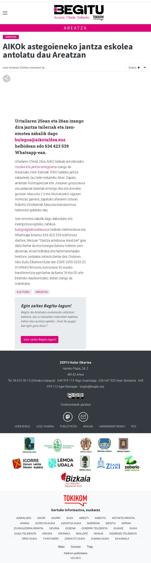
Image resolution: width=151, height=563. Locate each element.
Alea (69, 517)
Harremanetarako (112, 426)
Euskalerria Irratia (28, 528)
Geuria (54, 528)
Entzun (134, 67)
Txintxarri (51, 538)
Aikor (41, 517)
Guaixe (119, 528)
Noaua (98, 533)
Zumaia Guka (100, 538)
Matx (61, 546)
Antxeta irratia (123, 517)
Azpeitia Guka (45, 523)
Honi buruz (22, 426)
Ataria (24, 523)
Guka (133, 528)
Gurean (76, 546)
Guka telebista (25, 533)
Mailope (82, 533)
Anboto (100, 517)
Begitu (111, 523)
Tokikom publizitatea (75, 553)
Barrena (93, 523)
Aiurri (55, 517)
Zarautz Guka (75, 538)
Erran (126, 523)
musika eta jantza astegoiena (36, 167)
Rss (133, 426)
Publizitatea (68, 426)
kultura (23, 291)
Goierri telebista (95, 528)
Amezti (84, 517)
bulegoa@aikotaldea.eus (40, 139)
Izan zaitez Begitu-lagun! (39, 339)
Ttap (90, 546)
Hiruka (47, 533)
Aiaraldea (23, 517)
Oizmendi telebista (123, 533)
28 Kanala (122, 538)
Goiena (70, 528)
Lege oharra (45, 426)
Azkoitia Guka (71, 523)
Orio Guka (29, 538)
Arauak (88, 426)
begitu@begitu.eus (92, 386)
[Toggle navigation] (5, 13)
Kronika (64, 533)
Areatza (75, 28)
